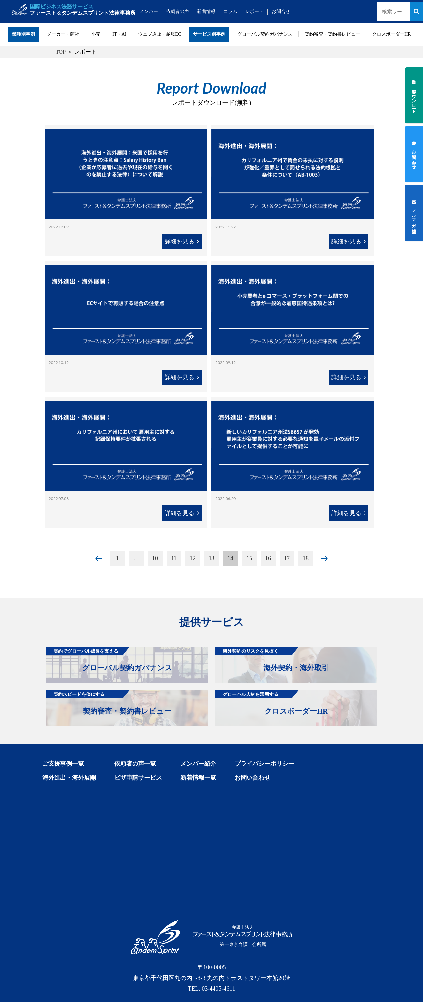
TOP (61, 52)
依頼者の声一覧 (135, 763)
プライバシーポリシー (264, 763)
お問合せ (281, 11)
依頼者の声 (177, 11)
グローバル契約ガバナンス (265, 34)
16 (268, 558)
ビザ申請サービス (138, 777)
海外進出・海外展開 (69, 777)
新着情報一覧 (198, 777)
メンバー (148, 11)
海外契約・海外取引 (272, 659)
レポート (254, 11)
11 (173, 558)
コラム (230, 11)
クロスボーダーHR (391, 34)
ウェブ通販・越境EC (159, 34)
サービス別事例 (209, 34)
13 (211, 558)
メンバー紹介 (198, 763)
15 (249, 558)
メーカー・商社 (63, 34)
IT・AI (119, 34)
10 (155, 558)
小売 (95, 34)
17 (287, 558)
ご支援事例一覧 (63, 763)
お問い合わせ (252, 777)
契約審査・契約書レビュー (332, 34)
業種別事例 (23, 34)
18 (306, 558)
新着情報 (206, 11)
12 (193, 558)
